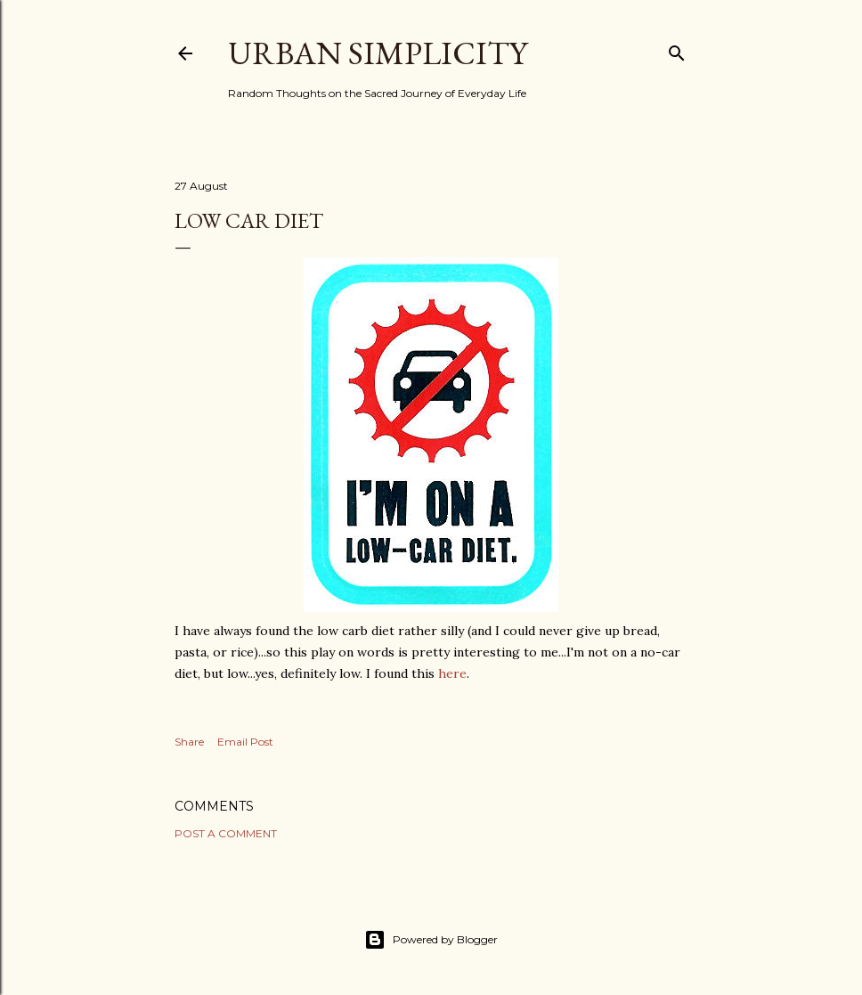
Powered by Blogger (431, 939)
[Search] (676, 49)
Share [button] (189, 741)
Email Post (245, 741)
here (452, 673)
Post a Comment (226, 833)
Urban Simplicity (377, 53)
